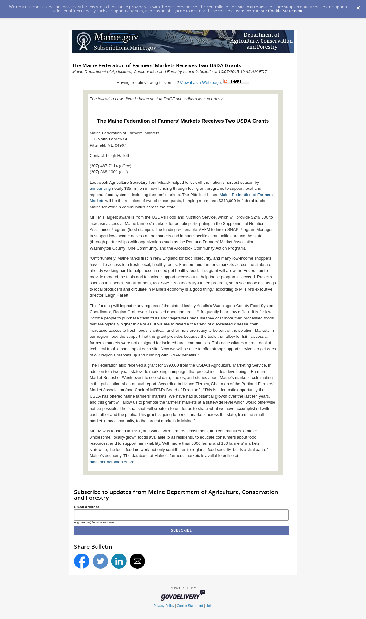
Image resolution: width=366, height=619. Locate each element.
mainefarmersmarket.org (112, 462)
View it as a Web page (200, 82)
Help (208, 606)
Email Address (87, 507)
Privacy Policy (164, 606)
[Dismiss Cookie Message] (358, 6)
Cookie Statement (285, 11)
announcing (101, 188)
